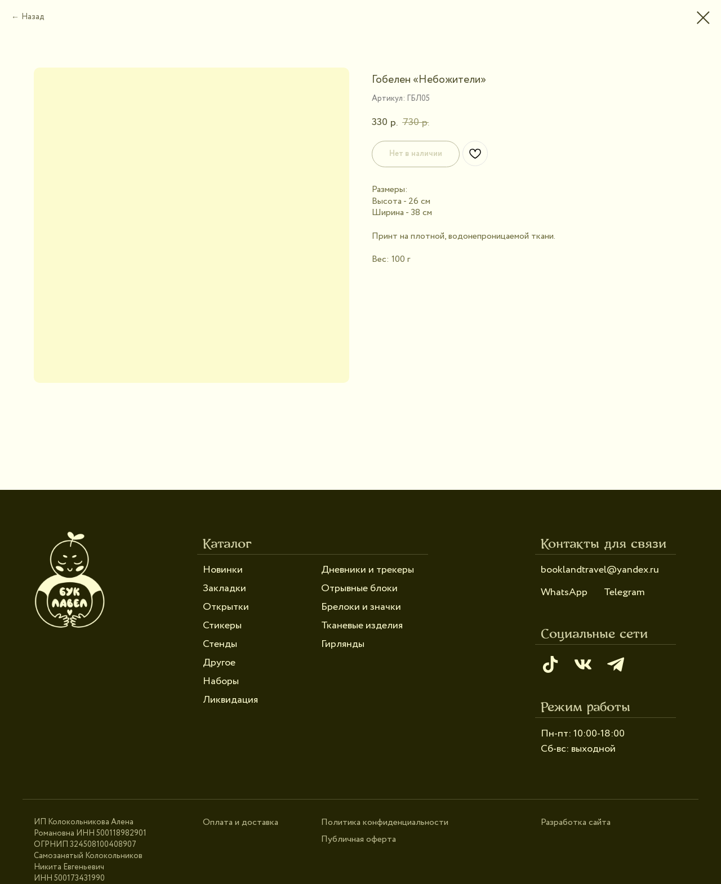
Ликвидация (230, 700)
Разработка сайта (576, 822)
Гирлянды (342, 644)
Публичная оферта (358, 839)
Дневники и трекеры (367, 569)
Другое (219, 662)
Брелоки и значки (361, 607)
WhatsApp (564, 592)
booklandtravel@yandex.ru (600, 569)
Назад (32, 17)
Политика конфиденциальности (384, 822)
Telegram (624, 592)
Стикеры (222, 625)
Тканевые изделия (362, 625)
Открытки (226, 607)
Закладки (224, 588)
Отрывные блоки (359, 588)
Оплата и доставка (240, 822)
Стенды (220, 644)
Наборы (221, 681)
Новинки (223, 569)
